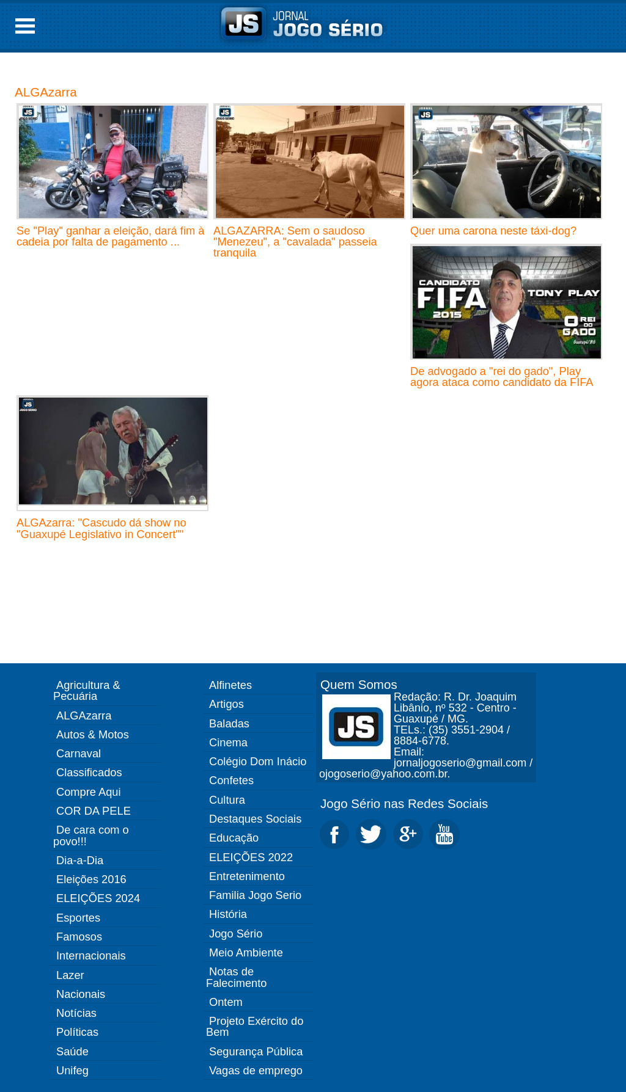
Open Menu (25, 26)
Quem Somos (358, 684)
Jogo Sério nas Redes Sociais (404, 803)
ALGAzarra (46, 92)
